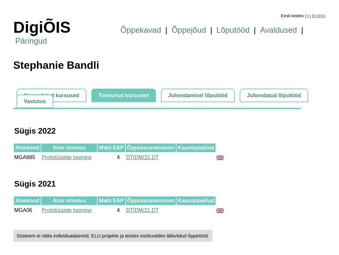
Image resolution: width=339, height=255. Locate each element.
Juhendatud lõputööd (274, 95)
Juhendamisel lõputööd (198, 95)
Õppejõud (188, 29)
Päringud (31, 40)
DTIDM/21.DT (142, 210)
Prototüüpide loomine (67, 157)
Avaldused (278, 29)
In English (316, 15)
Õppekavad (141, 29)
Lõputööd (233, 29)
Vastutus (35, 101)
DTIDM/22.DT (142, 157)
